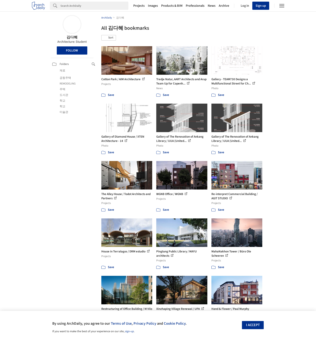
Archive (224, 5)
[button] (108, 38)
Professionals (195, 5)
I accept (253, 325)
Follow (72, 50)
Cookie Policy (175, 323)
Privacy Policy (144, 323)
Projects (139, 5)
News (211, 5)
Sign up (261, 5)
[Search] (94, 6)
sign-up (129, 331)
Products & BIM (172, 5)
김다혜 (72, 37)
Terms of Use (121, 323)
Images (153, 5)
